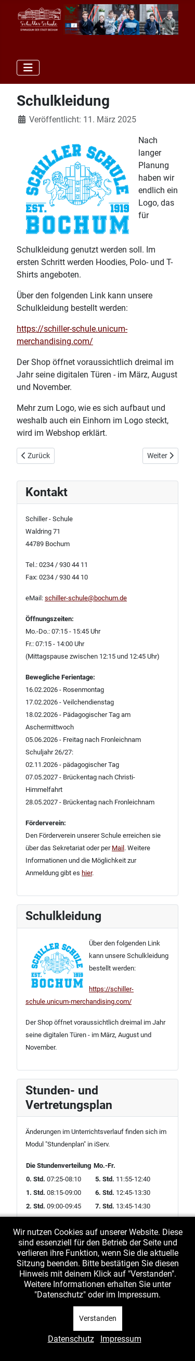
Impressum (120, 1339)
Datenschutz (71, 1339)
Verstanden (97, 1318)
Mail (118, 848)
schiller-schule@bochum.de (86, 598)
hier (87, 873)
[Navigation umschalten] (28, 67)
